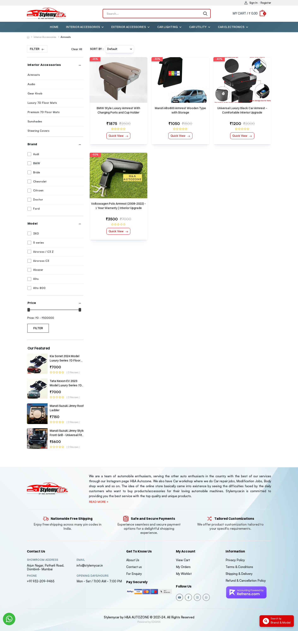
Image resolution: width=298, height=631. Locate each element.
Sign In (251, 2)
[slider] (29, 310)
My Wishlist (184, 574)
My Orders (183, 567)
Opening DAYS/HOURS (92, 575)
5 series (38, 242)
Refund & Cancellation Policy (246, 581)
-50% (95, 154)
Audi (36, 154)
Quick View (116, 135)
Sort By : (96, 49)
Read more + (98, 501)
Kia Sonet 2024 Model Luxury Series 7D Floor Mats (65, 360)
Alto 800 (39, 288)
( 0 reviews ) (73, 372)
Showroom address (42, 559)
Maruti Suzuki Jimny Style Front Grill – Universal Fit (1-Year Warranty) (67, 435)
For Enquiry (134, 574)
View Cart (183, 560)
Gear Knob (35, 93)
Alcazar (38, 269)
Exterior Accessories (128, 27)
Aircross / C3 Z (43, 251)
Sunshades (35, 121)
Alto (36, 278)
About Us (132, 560)
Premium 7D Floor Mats (44, 112)
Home (54, 27)
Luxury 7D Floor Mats (42, 102)
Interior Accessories (83, 27)
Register (266, 2)
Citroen (38, 190)
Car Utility (198, 27)
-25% (95, 59)
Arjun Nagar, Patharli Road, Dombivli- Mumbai (45, 567)
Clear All (76, 49)
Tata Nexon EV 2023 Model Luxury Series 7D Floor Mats (66, 385)
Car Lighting (167, 27)
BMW (36, 163)
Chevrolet (40, 181)
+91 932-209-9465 (40, 581)
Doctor (38, 199)
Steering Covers (38, 130)
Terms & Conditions (239, 567)
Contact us (134, 567)
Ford (36, 208)
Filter (34, 49)
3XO (36, 233)
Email (81, 559)
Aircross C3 (41, 260)
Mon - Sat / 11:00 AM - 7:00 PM (99, 581)
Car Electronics (231, 27)
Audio (31, 84)
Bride (36, 172)
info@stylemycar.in (90, 565)
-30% (157, 59)
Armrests (66, 37)
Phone (32, 575)
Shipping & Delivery (239, 574)
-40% (218, 59)
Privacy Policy (235, 560)
